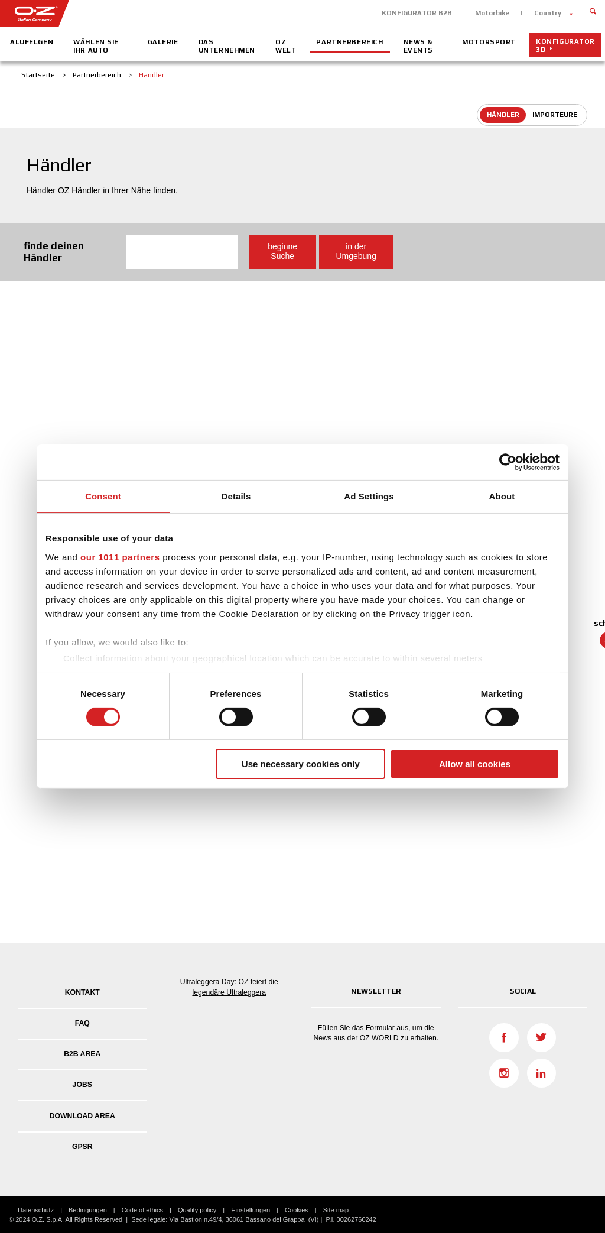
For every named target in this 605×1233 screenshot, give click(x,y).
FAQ (82, 1023)
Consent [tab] (103, 496)
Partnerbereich (349, 42)
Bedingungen (88, 1209)
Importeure (554, 115)
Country (547, 13)
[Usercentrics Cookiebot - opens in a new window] (508, 462)
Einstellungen (250, 1209)
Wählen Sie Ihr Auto (96, 46)
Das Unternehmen (227, 46)
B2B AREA (82, 1054)
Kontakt (82, 992)
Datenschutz (36, 1209)
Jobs (82, 1085)
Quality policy (197, 1209)
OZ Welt (285, 46)
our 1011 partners (120, 556)
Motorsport (489, 42)
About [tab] (502, 496)
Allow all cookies (474, 764)
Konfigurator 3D (565, 45)
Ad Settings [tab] (368, 496)
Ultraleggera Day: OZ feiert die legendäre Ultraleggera (229, 987)
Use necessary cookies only (301, 764)
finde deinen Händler (54, 251)
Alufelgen (31, 42)
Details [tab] (236, 496)
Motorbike (492, 13)
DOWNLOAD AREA (82, 1116)
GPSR (82, 1147)
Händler (503, 115)
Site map (336, 1209)
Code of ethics (142, 1209)
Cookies (296, 1209)
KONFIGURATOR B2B (417, 13)
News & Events (418, 46)
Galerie (163, 42)
